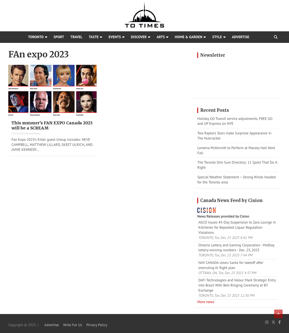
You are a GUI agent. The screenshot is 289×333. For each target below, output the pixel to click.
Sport (59, 37)
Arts (161, 37)
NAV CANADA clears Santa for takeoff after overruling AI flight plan (230, 265)
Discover (139, 37)
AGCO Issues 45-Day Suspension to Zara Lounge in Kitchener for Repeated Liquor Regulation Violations (237, 227)
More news (205, 302)
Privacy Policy (96, 325)
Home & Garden (188, 37)
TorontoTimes (32, 133)
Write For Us (72, 325)
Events (115, 37)
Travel (76, 37)
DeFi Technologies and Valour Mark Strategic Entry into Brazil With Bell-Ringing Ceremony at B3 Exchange (237, 285)
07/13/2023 (17, 133)
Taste (94, 37)
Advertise (240, 37)
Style (217, 37)
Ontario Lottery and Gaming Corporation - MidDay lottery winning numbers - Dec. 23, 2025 (236, 248)
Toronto (36, 37)
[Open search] (276, 37)
